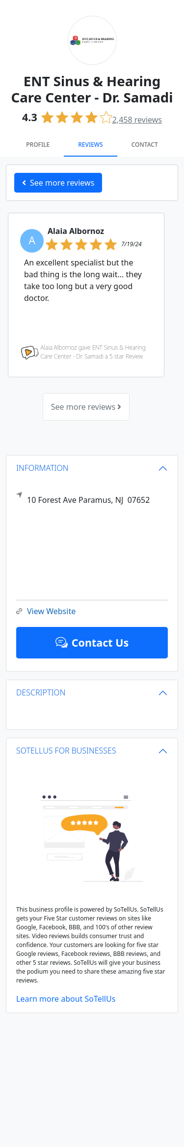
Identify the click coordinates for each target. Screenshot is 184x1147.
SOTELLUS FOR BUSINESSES (66, 750)
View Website (46, 611)
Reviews (90, 144)
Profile (38, 144)
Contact (144, 144)
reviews (137, 119)
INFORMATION (42, 467)
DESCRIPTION (40, 692)
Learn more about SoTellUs (65, 998)
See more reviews (86, 406)
